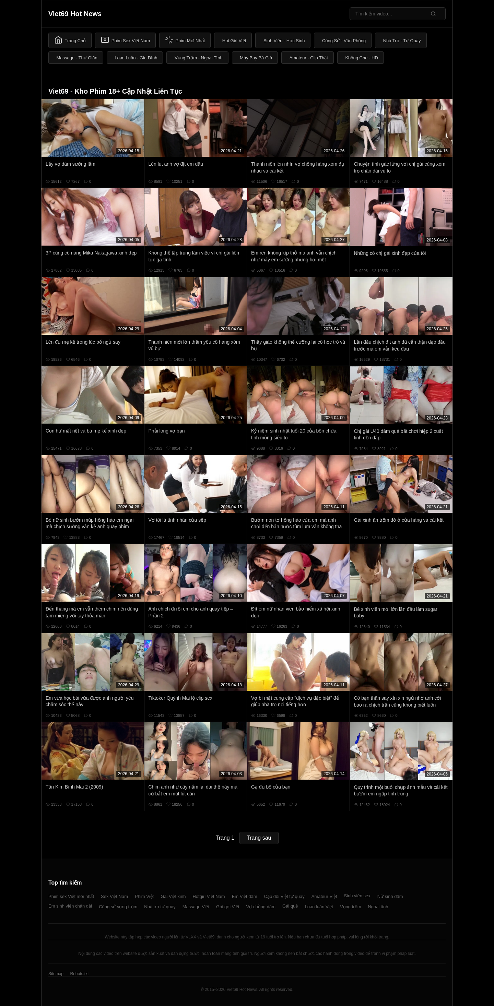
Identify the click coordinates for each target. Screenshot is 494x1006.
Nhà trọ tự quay (159, 906)
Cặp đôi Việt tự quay (284, 896)
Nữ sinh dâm (390, 896)
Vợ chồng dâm (260, 906)
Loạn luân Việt (319, 906)
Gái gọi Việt (227, 906)
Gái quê (290, 906)
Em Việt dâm (244, 896)
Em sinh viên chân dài (70, 906)
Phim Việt (144, 896)
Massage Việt (196, 906)
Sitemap (55, 973)
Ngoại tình (378, 906)
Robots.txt (79, 973)
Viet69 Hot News (75, 13)
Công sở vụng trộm (118, 906)
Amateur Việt (324, 896)
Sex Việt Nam (114, 896)
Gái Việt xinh (173, 896)
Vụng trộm (350, 906)
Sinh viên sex (357, 895)
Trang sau (259, 838)
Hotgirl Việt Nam (208, 896)
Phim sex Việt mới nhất (71, 896)
